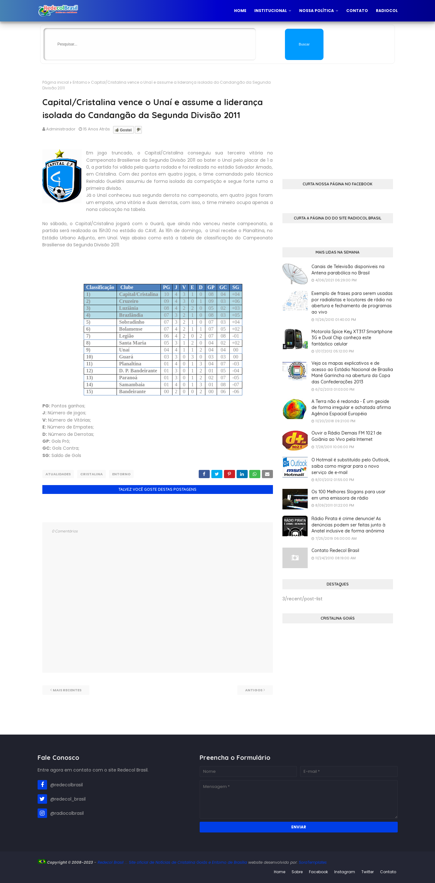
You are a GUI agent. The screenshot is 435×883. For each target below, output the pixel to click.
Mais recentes (67, 689)
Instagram (344, 871)
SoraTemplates (313, 862)
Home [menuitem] (240, 10)
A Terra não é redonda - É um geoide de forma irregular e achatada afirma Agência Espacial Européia (351, 408)
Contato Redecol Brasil (335, 550)
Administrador (61, 129)
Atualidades (58, 474)
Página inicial (55, 82)
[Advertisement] (337, 124)
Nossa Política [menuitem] (316, 10)
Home (279, 871)
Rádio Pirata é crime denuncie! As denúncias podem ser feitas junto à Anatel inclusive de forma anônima (348, 525)
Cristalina (91, 474)
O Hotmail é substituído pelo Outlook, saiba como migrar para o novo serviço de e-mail (350, 466)
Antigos (254, 689)
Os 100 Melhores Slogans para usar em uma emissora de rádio (348, 495)
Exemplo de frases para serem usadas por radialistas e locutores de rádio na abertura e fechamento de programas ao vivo (352, 303)
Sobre (297, 871)
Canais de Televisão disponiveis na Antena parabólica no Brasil (347, 270)
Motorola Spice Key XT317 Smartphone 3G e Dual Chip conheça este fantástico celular (351, 338)
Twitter (367, 871)
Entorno (80, 82)
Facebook (318, 871)
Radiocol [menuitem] (387, 10)
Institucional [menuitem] (270, 10)
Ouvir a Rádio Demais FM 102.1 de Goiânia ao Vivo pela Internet (346, 436)
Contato (388, 871)
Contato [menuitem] (357, 10)
